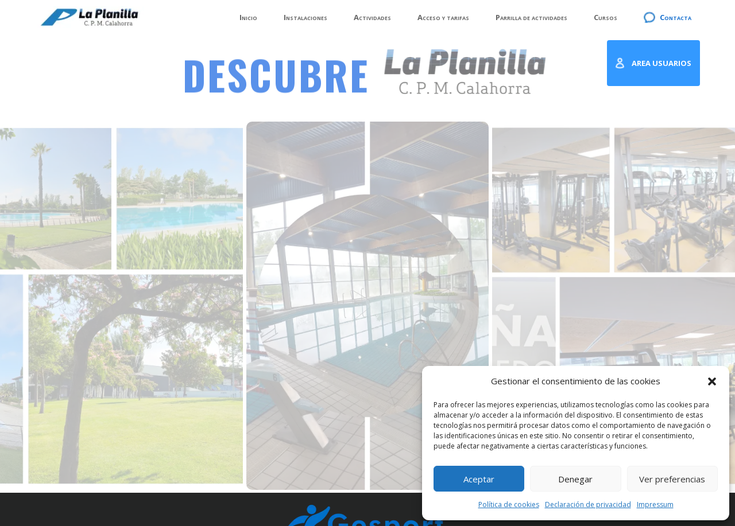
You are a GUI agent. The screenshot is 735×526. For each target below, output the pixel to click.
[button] (712, 381)
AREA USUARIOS (661, 63)
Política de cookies (508, 504)
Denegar (575, 479)
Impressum (655, 504)
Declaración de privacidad (588, 504)
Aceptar (478, 479)
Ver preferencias (672, 479)
